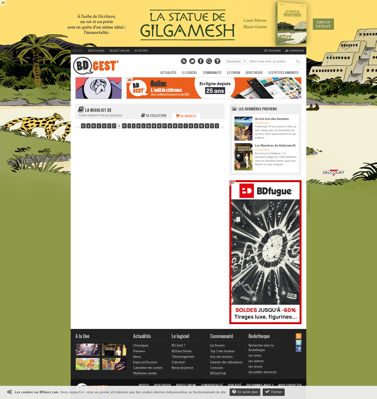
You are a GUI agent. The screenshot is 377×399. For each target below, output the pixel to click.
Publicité (234, 385)
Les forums (217, 345)
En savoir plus (245, 391)
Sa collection (153, 115)
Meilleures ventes (145, 373)
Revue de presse (182, 368)
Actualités (168, 72)
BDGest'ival (218, 373)
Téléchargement (183, 357)
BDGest (78, 50)
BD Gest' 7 (179, 345)
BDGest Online (119, 50)
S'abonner (178, 362)
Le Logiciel (189, 72)
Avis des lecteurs (221, 357)
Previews (139, 351)
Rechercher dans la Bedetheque (261, 347)
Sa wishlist (186, 115)
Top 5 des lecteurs (222, 351)
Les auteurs (256, 361)
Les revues (256, 366)
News (137, 357)
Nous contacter (290, 385)
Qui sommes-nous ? (259, 385)
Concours (216, 368)
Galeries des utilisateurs (226, 362)
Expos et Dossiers (145, 362)
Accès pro (141, 50)
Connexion (295, 50)
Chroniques (141, 345)
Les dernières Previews (258, 108)
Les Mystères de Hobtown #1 (275, 145)
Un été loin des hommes (272, 119)
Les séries (255, 355)
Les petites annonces (284, 72)
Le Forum (233, 72)
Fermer (273, 391)
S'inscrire (272, 50)
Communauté (212, 72)
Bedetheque (96, 50)
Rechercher (298, 62)
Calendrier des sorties (148, 368)
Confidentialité (212, 385)
